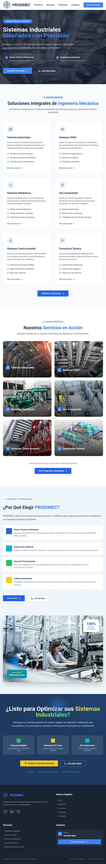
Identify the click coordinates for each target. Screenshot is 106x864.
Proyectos (63, 5)
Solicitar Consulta (17, 72)
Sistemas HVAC (10, 835)
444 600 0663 (47, 72)
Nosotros (38, 5)
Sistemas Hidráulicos (12, 839)
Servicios (50, 5)
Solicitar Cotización (52, 293)
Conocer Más (14, 598)
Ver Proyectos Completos (53, 470)
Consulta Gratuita (93, 5)
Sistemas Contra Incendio (13, 847)
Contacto (75, 5)
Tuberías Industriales (12, 831)
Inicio (59, 800)
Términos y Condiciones (95, 859)
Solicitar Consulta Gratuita (39, 763)
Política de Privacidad (77, 859)
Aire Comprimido (10, 843)
